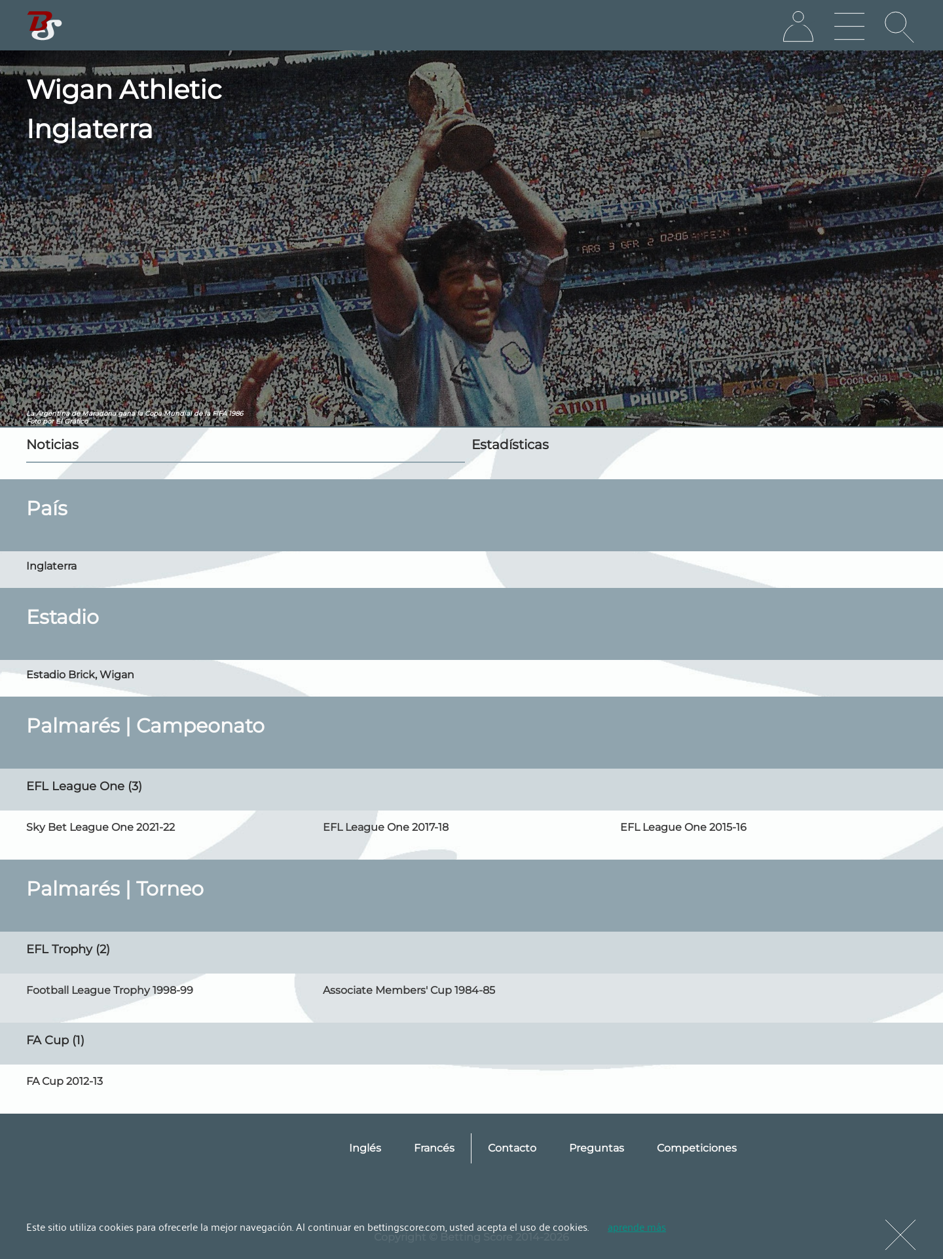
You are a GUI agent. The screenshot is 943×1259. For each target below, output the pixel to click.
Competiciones (697, 1148)
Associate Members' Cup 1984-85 (409, 990)
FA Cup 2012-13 (64, 1081)
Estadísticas (510, 444)
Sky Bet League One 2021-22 (100, 827)
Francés (434, 1148)
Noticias (52, 444)
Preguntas (596, 1148)
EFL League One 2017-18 (386, 827)
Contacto (512, 1148)
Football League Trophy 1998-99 (109, 990)
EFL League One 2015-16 (683, 827)
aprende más (637, 1226)
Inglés (365, 1148)
